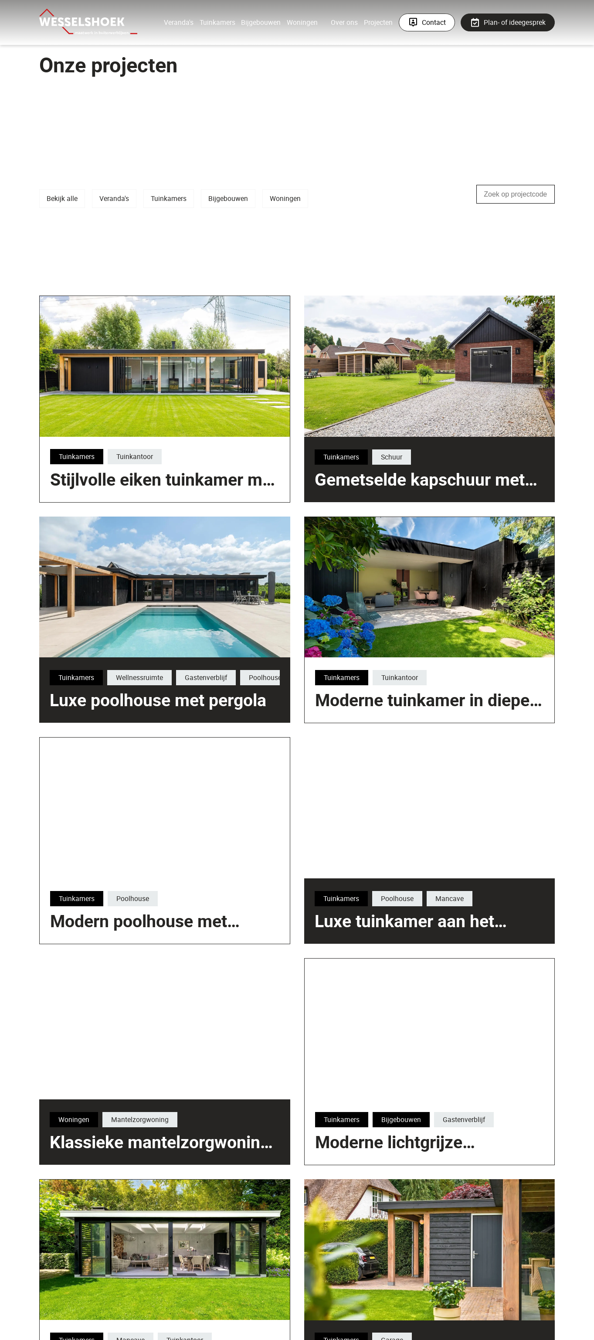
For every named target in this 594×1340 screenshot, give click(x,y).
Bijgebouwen (261, 22)
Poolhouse (264, 677)
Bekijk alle (62, 198)
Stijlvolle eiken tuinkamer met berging (296, 599)
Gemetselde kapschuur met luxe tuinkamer (420, 520)
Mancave (449, 898)
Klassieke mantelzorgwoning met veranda (292, 1261)
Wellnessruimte (139, 677)
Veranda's (178, 22)
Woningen (302, 22)
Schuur (391, 487)
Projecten (378, 22)
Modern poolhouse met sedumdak (138, 961)
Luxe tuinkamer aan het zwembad (404, 931)
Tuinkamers (217, 22)
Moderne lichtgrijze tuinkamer (388, 1182)
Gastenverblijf (205, 677)
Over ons (344, 22)
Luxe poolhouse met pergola (157, 700)
